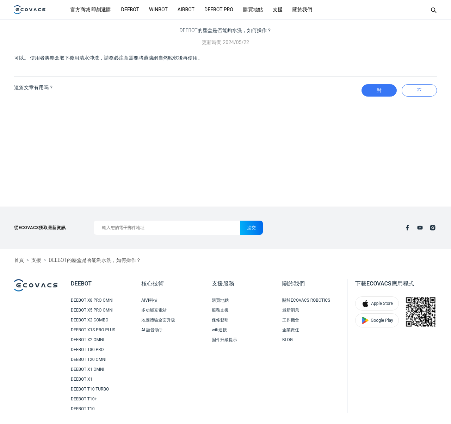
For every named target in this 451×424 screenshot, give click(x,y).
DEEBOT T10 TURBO (90, 389)
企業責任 (290, 329)
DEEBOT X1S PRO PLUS (93, 329)
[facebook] (407, 227)
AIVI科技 (149, 300)
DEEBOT (130, 9)
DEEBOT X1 (81, 379)
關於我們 (302, 9)
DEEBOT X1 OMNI (87, 369)
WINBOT (158, 9)
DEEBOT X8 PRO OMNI (92, 300)
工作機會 (290, 320)
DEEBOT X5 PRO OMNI (92, 310)
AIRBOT (186, 9)
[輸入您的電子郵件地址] (167, 228)
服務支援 (220, 310)
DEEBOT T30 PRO (87, 349)
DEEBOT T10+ (84, 399)
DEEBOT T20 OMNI (88, 359)
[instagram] (432, 227)
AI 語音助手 (152, 329)
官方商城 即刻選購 (90, 9)
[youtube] (420, 227)
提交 (251, 227)
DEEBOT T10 (82, 408)
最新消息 (290, 310)
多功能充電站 (154, 310)
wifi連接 (219, 329)
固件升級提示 (224, 339)
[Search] (433, 9)
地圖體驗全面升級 (158, 320)
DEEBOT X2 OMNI (87, 339)
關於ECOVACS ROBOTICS (306, 300)
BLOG (287, 339)
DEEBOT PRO (218, 9)
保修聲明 (220, 320)
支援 (278, 9)
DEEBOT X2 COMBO (90, 320)
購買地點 (253, 9)
